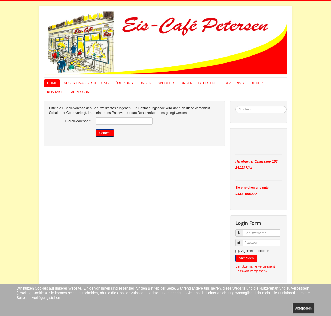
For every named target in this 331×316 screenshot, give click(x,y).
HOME (52, 83)
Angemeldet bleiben (254, 251)
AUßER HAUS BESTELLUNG (86, 83)
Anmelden (246, 258)
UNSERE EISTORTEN (197, 83)
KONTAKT (55, 92)
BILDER (257, 83)
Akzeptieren (303, 308)
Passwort (241, 240)
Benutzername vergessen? (255, 266)
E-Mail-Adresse (78, 121)
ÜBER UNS (124, 83)
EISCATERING (232, 83)
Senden (105, 133)
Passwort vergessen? (251, 271)
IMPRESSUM (79, 92)
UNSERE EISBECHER (157, 83)
